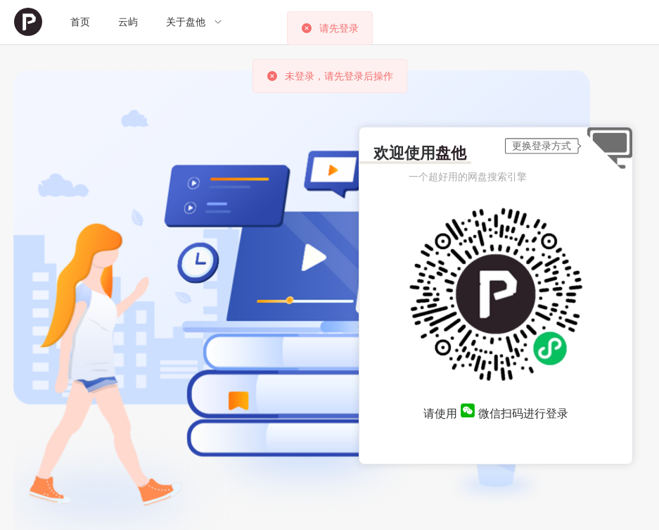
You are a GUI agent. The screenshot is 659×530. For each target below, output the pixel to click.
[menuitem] (28, 22)
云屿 (128, 21)
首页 (80, 21)
